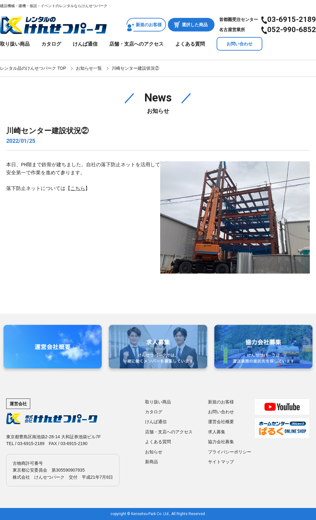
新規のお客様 (149, 24)
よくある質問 (190, 44)
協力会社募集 (221, 441)
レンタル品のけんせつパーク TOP (33, 68)
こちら (77, 188)
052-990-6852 (291, 29)
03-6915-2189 (291, 19)
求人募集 (216, 431)
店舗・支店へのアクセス (136, 44)
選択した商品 (195, 24)
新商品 (151, 461)
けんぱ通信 (85, 44)
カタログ (51, 44)
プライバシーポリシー (229, 451)
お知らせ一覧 (89, 68)
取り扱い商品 (15, 44)
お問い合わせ (239, 43)
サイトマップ (221, 461)
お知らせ (153, 451)
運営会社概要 (221, 421)
